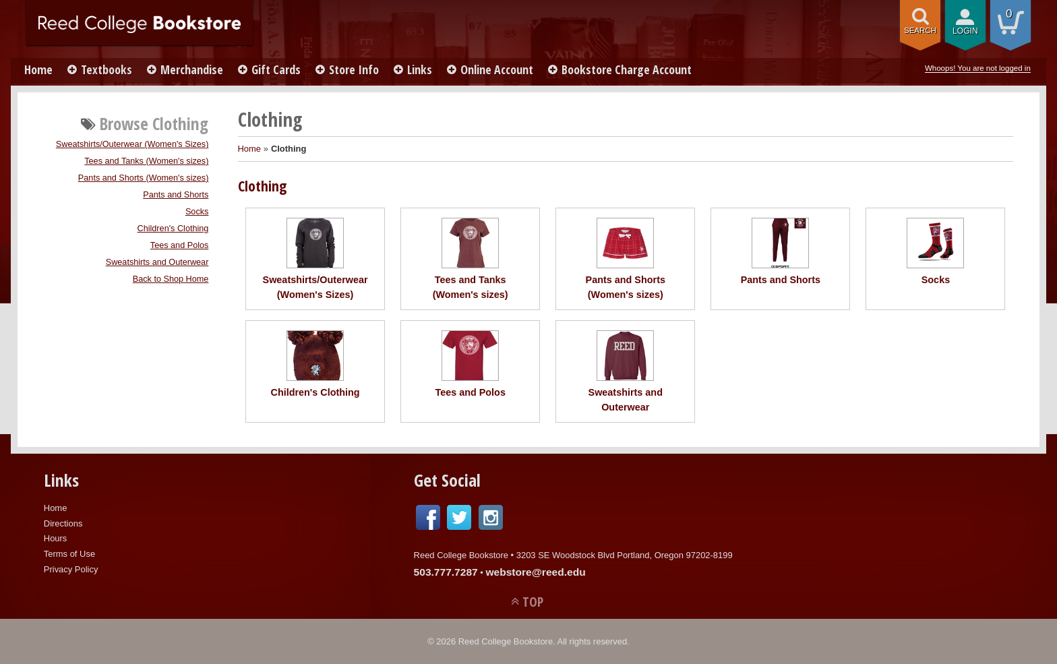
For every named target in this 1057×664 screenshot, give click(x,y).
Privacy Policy (71, 569)
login (965, 31)
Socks (196, 211)
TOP (532, 602)
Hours (55, 538)
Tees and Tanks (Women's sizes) (146, 161)
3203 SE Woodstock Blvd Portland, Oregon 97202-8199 (624, 555)
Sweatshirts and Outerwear (157, 262)
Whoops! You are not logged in (978, 68)
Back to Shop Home (171, 279)
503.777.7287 (446, 572)
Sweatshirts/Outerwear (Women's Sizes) (132, 144)
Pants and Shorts (175, 195)
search (920, 30)
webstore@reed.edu (535, 572)
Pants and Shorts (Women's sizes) (143, 178)
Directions (63, 523)
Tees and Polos (179, 245)
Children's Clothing (173, 228)
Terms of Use (69, 554)
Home (38, 69)
